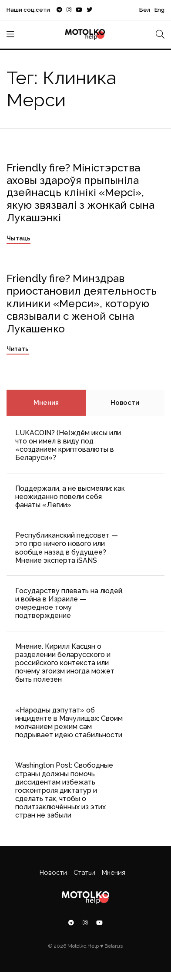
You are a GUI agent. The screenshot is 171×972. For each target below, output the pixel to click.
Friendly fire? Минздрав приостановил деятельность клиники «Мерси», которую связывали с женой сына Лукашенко (82, 303)
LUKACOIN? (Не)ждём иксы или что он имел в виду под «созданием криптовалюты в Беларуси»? (68, 445)
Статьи (84, 873)
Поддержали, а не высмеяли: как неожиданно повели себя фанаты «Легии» (70, 496)
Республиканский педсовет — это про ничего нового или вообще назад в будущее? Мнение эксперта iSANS (66, 548)
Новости (125, 403)
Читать (18, 348)
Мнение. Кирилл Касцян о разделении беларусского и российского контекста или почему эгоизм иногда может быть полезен (64, 663)
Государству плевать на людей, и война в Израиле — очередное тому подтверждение (69, 603)
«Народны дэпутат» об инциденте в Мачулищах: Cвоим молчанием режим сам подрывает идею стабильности (69, 722)
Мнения (46, 403)
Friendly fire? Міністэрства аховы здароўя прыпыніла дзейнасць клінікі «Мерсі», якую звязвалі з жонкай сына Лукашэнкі (80, 192)
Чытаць (18, 238)
